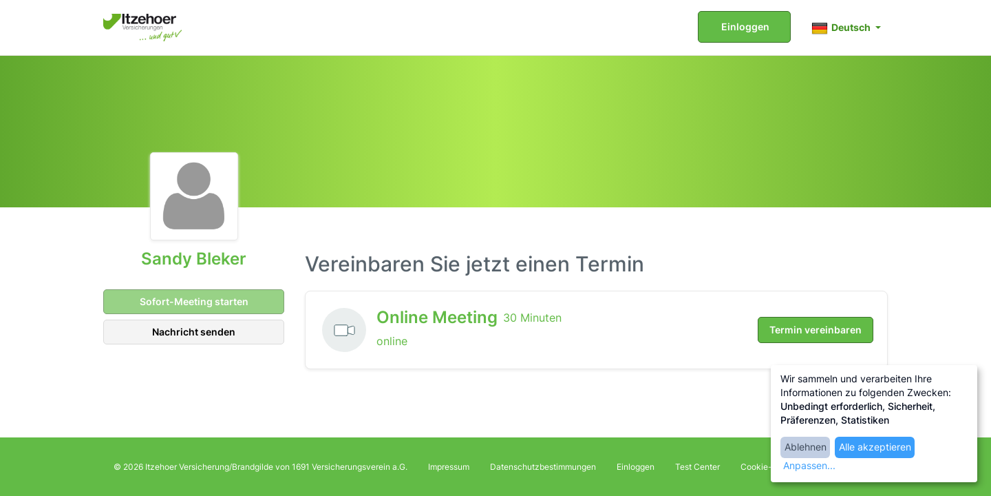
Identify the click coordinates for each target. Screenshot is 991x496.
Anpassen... (809, 465)
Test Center (697, 467)
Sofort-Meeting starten (193, 301)
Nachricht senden (193, 332)
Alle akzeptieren (875, 447)
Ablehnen (806, 447)
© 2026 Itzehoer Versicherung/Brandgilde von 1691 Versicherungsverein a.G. (260, 467)
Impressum (448, 467)
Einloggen (744, 26)
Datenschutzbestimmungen (543, 467)
